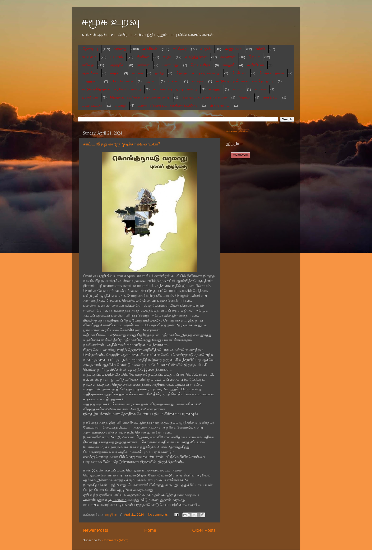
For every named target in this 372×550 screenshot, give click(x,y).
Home (150, 530)
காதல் (114, 73)
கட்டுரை (179, 49)
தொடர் (245, 97)
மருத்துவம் (90, 81)
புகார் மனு (170, 65)
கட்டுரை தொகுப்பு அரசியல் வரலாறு (111, 89)
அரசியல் (149, 49)
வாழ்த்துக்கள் (196, 57)
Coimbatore (240, 155)
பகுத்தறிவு (116, 65)
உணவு (173, 81)
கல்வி (260, 49)
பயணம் (116, 57)
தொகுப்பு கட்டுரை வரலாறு (198, 73)
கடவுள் (197, 81)
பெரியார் (239, 73)
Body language (122, 81)
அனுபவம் (233, 49)
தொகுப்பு (90, 49)
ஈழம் (167, 57)
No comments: (159, 514)
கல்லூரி (229, 65)
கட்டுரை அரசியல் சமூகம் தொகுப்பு (244, 81)
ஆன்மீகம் (90, 73)
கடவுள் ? (89, 57)
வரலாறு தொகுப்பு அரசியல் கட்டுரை (167, 105)
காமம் (237, 89)
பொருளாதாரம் (271, 73)
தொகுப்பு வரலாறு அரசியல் (204, 97)
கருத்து (214, 89)
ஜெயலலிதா (200, 65)
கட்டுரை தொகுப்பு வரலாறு (175, 89)
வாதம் (205, 49)
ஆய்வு (150, 81)
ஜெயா (254, 57)
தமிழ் (159, 73)
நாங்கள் (143, 65)
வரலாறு (120, 49)
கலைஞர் (227, 57)
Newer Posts (95, 530)
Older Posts (204, 530)
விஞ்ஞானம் (219, 105)
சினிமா (143, 57)
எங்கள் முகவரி (237, 131)
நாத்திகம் (270, 97)
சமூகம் (137, 73)
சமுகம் (260, 89)
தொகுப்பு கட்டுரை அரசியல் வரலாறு (139, 97)
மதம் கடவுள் (92, 105)
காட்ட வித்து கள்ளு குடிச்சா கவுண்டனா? (121, 144)
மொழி (120, 105)
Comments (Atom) (115, 540)
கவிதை (88, 65)
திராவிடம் (90, 97)
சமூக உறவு (111, 21)
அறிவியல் (255, 65)
